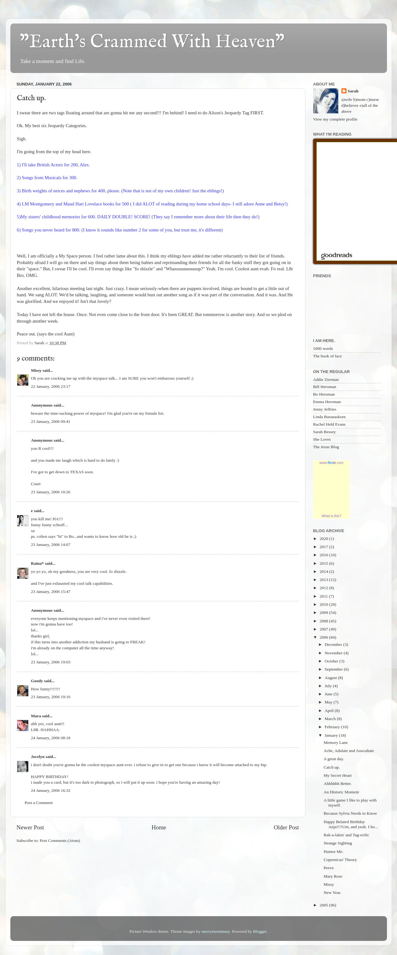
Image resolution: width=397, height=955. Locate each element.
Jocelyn (38, 756)
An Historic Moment (341, 792)
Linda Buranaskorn (329, 416)
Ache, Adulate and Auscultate (349, 750)
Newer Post (30, 827)
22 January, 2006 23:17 (51, 386)
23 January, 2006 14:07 (51, 544)
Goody (37, 680)
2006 (324, 637)
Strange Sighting (338, 843)
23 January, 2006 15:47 (51, 591)
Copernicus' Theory (340, 859)
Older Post (286, 827)
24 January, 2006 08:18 (51, 737)
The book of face (327, 356)
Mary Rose (333, 876)
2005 (324, 905)
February (333, 726)
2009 (324, 612)
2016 (324, 555)
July (329, 685)
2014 (324, 571)
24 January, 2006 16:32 (51, 790)
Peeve (329, 867)
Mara (36, 716)
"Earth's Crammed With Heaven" (152, 42)
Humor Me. (333, 851)
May (329, 702)
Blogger (259, 931)
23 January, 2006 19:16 (51, 696)
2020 (324, 538)
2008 (324, 621)
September (334, 669)
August (331, 677)
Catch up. (332, 767)
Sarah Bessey (324, 431)
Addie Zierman (326, 379)
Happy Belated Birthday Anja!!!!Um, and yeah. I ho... (351, 824)
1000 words (323, 348)
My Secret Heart (337, 775)
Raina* (37, 563)
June (329, 694)
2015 (324, 563)
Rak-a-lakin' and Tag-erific (346, 835)
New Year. (332, 892)
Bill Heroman (324, 386)
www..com (331, 463)
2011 (324, 596)
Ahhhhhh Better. (337, 783)
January (332, 735)
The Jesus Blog (326, 446)
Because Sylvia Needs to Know (350, 813)
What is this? (331, 516)
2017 (324, 546)
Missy (36, 370)
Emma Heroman (327, 401)
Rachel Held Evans (329, 424)
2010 (324, 604)
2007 (324, 629)
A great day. (334, 758)
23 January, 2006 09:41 (51, 421)
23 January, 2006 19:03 (51, 662)
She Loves (322, 439)
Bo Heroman (324, 394)
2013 (324, 579)
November (334, 653)
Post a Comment (39, 802)
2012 (324, 587)
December (334, 644)
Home (159, 827)
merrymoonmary (215, 931)
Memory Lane (336, 742)
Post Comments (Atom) (60, 840)
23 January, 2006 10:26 (51, 492)
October (332, 661)
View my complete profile (335, 119)
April (330, 710)
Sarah (353, 91)
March (331, 718)
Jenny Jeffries (324, 409)
